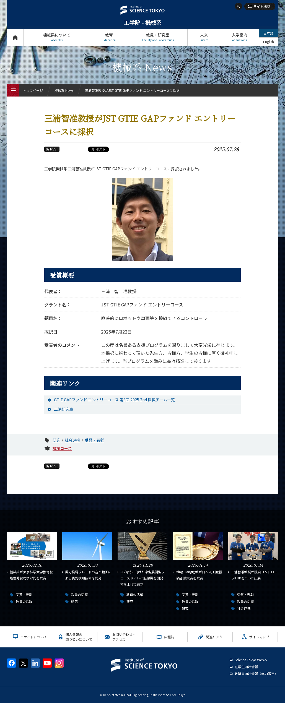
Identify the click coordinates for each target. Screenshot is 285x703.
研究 (56, 440)
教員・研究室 (157, 37)
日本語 (268, 33)
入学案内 (239, 37)
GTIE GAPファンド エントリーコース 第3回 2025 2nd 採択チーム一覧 (114, 399)
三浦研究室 (63, 409)
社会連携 (72, 440)
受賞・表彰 (94, 440)
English (268, 41)
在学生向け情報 (246, 666)
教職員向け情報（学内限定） (256, 673)
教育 (109, 37)
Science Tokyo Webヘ (251, 659)
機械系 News (64, 90)
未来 (204, 37)
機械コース (62, 448)
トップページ (15, 37)
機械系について (57, 37)
